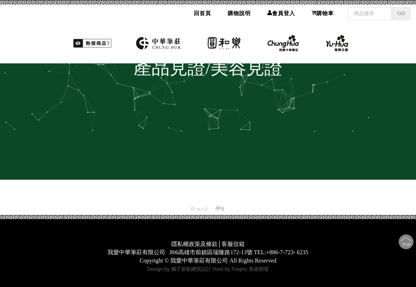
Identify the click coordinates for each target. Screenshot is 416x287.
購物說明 (239, 13)
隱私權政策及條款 (194, 244)
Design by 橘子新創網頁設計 (180, 269)
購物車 (323, 13)
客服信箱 (233, 244)
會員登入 (281, 13)
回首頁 (202, 13)
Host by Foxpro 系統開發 (241, 269)
